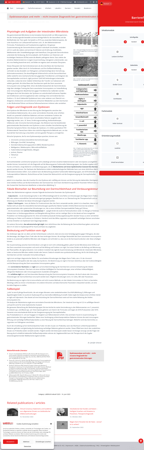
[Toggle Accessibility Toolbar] (141, 441)
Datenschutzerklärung (87, 446)
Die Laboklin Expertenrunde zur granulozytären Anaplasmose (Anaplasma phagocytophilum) (120, 110)
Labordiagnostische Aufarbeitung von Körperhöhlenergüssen (120, 57)
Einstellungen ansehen (43, 442)
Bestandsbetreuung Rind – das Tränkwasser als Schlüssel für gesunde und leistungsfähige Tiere (120, 120)
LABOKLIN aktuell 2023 (52, 394)
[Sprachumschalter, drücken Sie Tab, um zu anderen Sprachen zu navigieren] (27, 2)
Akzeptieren (10, 442)
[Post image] (12, 412)
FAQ (97, 446)
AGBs (77, 446)
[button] (51, 424)
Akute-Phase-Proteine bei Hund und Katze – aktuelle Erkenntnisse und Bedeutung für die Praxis (121, 66)
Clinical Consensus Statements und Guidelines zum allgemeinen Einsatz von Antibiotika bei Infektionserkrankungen (36, 411)
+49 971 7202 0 (40, 2)
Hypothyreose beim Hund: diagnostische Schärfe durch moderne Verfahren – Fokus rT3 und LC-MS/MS (121, 85)
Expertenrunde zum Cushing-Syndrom (119, 75)
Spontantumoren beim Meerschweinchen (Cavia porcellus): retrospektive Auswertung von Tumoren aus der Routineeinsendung (121, 98)
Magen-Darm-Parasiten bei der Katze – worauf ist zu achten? (86, 423)
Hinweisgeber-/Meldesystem (110, 446)
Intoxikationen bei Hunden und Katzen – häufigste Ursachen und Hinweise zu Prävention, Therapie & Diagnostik (83, 411)
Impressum (69, 446)
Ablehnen (26, 442)
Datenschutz (27, 446)
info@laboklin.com (81, 2)
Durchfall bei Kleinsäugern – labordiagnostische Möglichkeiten (120, 39)
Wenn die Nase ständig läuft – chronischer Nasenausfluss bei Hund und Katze (121, 48)
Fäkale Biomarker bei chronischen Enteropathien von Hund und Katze (121, 129)
